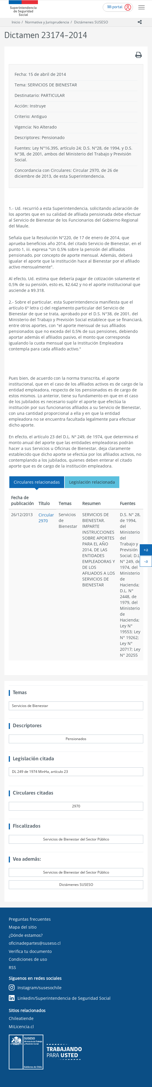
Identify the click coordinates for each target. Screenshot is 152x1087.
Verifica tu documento (30, 951)
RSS (12, 967)
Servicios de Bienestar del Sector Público (76, 839)
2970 (76, 806)
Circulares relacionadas (37, 482)
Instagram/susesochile (35, 988)
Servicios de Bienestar (30, 705)
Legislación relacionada (92, 482)
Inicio (16, 22)
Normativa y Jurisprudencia (47, 22)
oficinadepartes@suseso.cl (35, 943)
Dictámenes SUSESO (91, 22)
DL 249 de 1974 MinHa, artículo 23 (40, 771)
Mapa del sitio (22, 927)
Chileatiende (21, 1018)
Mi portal (115, 7)
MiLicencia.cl (21, 1026)
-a (148, 562)
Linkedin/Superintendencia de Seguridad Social (60, 998)
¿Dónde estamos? (26, 935)
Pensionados (76, 738)
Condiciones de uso (28, 959)
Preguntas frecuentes (30, 919)
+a (148, 551)
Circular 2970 (46, 517)
